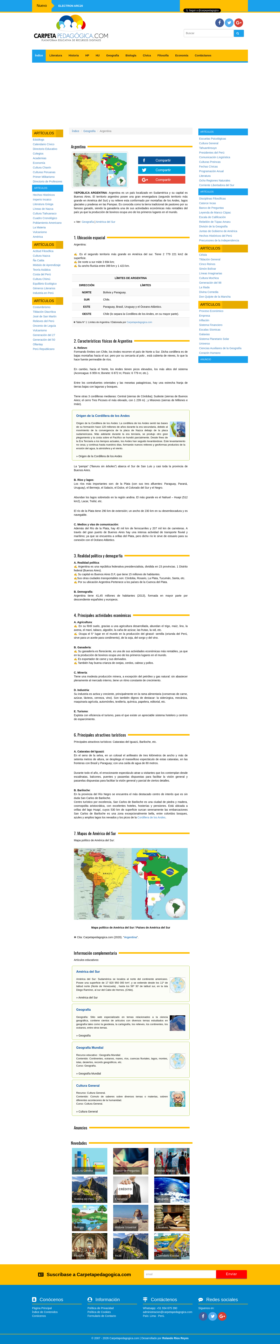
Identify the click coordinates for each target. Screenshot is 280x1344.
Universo (204, 343)
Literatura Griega (43, 204)
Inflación (204, 320)
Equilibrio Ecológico (45, 283)
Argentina (130, 937)
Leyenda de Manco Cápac (215, 212)
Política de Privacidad (101, 1308)
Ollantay (38, 344)
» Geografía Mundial (88, 1073)
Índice (39, 55)
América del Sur (105, 221)
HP (87, 55)
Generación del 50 (44, 339)
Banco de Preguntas (211, 207)
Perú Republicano (43, 349)
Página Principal (42, 1308)
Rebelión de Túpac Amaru (215, 221)
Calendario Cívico (43, 144)
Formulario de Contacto (102, 1315)
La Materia (39, 227)
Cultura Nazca (41, 255)
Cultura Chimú (41, 279)
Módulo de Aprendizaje (46, 265)
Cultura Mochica (209, 278)
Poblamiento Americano (47, 222)
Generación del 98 (210, 282)
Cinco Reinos (207, 264)
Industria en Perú (43, 293)
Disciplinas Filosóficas (212, 198)
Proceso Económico (211, 311)
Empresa (204, 315)
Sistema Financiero (210, 324)
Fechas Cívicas (208, 166)
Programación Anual (211, 171)
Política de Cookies (99, 1312)
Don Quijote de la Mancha (215, 296)
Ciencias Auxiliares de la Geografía (220, 348)
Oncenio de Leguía (44, 325)
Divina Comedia (208, 292)
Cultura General (208, 143)
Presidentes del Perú (211, 152)
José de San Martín (44, 316)
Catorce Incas (207, 203)
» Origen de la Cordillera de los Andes (99, 456)
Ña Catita (38, 260)
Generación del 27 (44, 335)
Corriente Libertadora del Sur (216, 185)
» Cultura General (87, 1111)
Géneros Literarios (44, 288)
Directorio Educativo (45, 148)
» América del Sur (87, 997)
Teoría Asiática (42, 269)
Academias (39, 158)
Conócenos (39, 1315)
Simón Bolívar (207, 268)
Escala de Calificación (212, 217)
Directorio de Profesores (47, 181)
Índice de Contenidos (45, 1312)
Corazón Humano (209, 352)
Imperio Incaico (42, 199)
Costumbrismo (41, 307)
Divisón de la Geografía (213, 226)
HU (98, 55)
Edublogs (38, 139)
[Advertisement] (140, 94)
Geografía (112, 55)
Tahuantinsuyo (208, 147)
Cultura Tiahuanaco (44, 213)
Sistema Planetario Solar (214, 338)
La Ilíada (204, 287)
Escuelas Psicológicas (212, 138)
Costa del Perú (42, 274)
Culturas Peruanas (44, 172)
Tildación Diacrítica (44, 311)
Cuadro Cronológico (45, 218)
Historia (74, 55)
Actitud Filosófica (43, 251)
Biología (131, 55)
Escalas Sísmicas (209, 329)
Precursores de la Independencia (219, 240)
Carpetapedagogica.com (139, 322)
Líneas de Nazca (43, 208)
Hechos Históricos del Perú (215, 235)
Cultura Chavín (42, 167)
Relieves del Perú (43, 321)
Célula (203, 254)
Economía (181, 55)
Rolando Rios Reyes (175, 1338)
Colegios (38, 153)
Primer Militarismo (44, 176)
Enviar (231, 1274)
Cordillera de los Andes (151, 817)
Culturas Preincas (210, 161)
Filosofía (163, 55)
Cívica (147, 55)
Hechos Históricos (44, 194)
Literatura (55, 55)
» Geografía (83, 1035)
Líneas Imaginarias (210, 273)
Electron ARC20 (70, 5)
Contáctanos (203, 55)
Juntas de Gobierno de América (218, 231)
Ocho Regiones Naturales (214, 180)
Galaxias (204, 334)
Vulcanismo (40, 232)
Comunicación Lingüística (214, 157)
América (38, 236)
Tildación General (209, 259)
